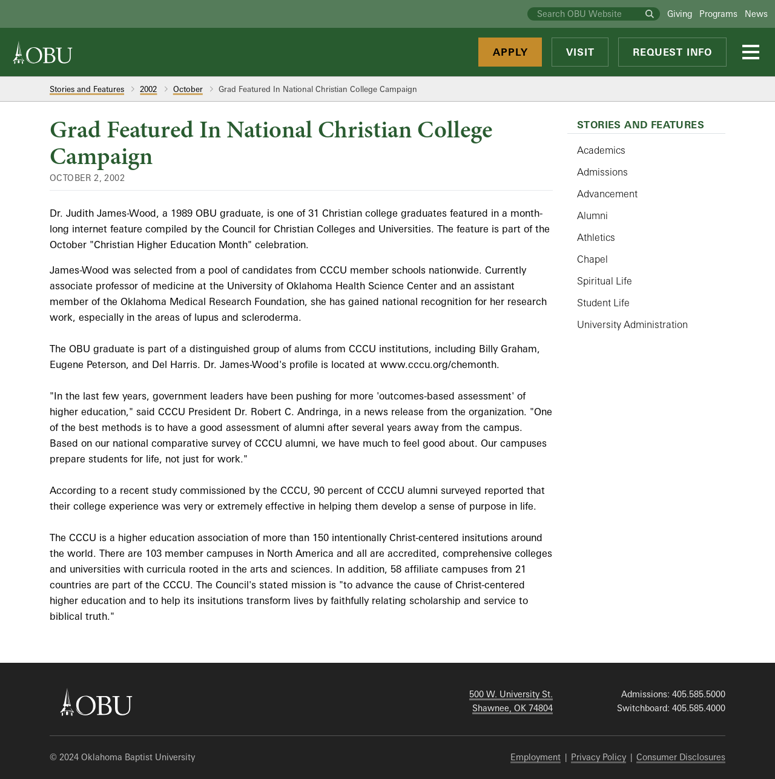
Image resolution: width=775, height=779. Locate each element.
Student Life (603, 303)
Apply (510, 52)
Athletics (596, 237)
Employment (535, 757)
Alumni (592, 215)
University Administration (632, 324)
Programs (718, 13)
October (188, 89)
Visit (580, 52)
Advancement (607, 194)
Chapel (592, 259)
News (756, 13)
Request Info (672, 52)
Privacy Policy (598, 757)
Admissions (602, 172)
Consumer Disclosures (680, 757)
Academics (601, 150)
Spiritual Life (604, 281)
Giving (679, 13)
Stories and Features (87, 89)
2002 (148, 89)
